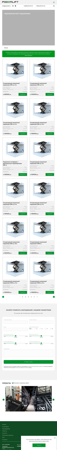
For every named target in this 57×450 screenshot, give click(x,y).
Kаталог (4, 424)
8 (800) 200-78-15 (28, 6)
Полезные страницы (7, 435)
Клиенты (4, 433)
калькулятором (28, 55)
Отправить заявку (28, 361)
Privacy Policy (18, 367)
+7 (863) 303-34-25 (40, 6)
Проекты (4, 431)
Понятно (39, 445)
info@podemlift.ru (6, 6)
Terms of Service (25, 367)
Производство (6, 428)
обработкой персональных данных (35, 366)
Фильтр (6, 47)
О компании (5, 426)
